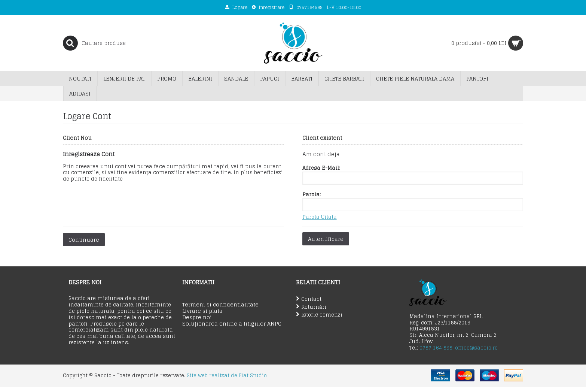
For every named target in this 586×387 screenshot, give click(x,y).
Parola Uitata (319, 217)
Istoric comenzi (319, 314)
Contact (308, 299)
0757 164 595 (435, 348)
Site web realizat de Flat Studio (227, 375)
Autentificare (326, 239)
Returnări (311, 307)
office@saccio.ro (476, 348)
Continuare (83, 239)
